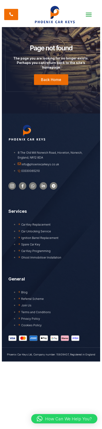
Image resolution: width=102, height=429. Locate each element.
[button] (89, 14)
